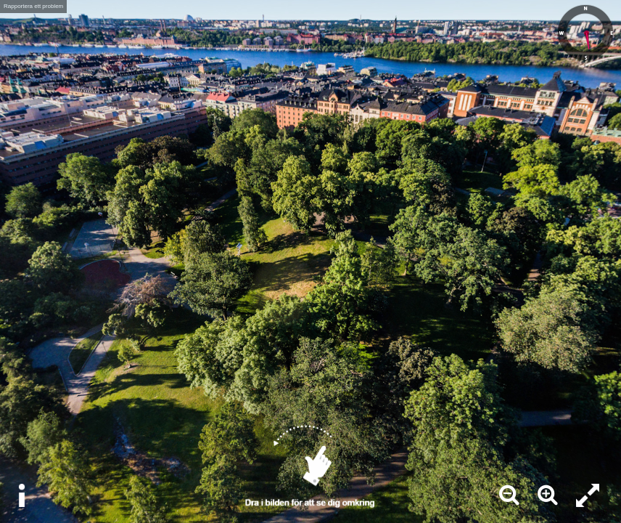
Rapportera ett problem (33, 6)
